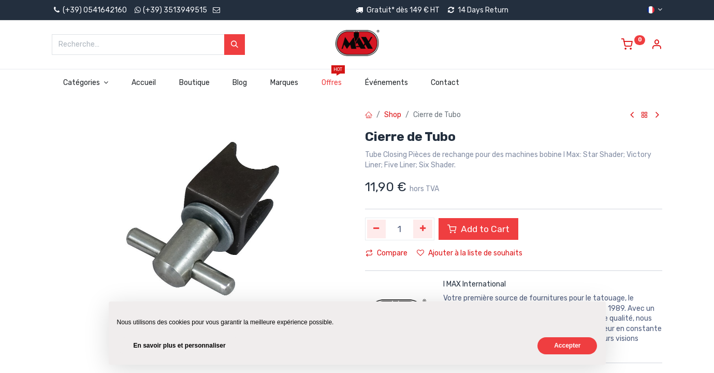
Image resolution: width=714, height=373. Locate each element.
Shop (392, 114)
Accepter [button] (567, 345)
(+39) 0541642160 (89, 10)
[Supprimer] (376, 229)
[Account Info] (656, 45)
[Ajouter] (422, 229)
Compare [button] (386, 253)
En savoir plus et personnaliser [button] (180, 345)
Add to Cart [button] (478, 229)
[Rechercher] (234, 44)
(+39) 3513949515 (175, 10)
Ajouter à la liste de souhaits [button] (469, 253)
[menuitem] (143, 82)
